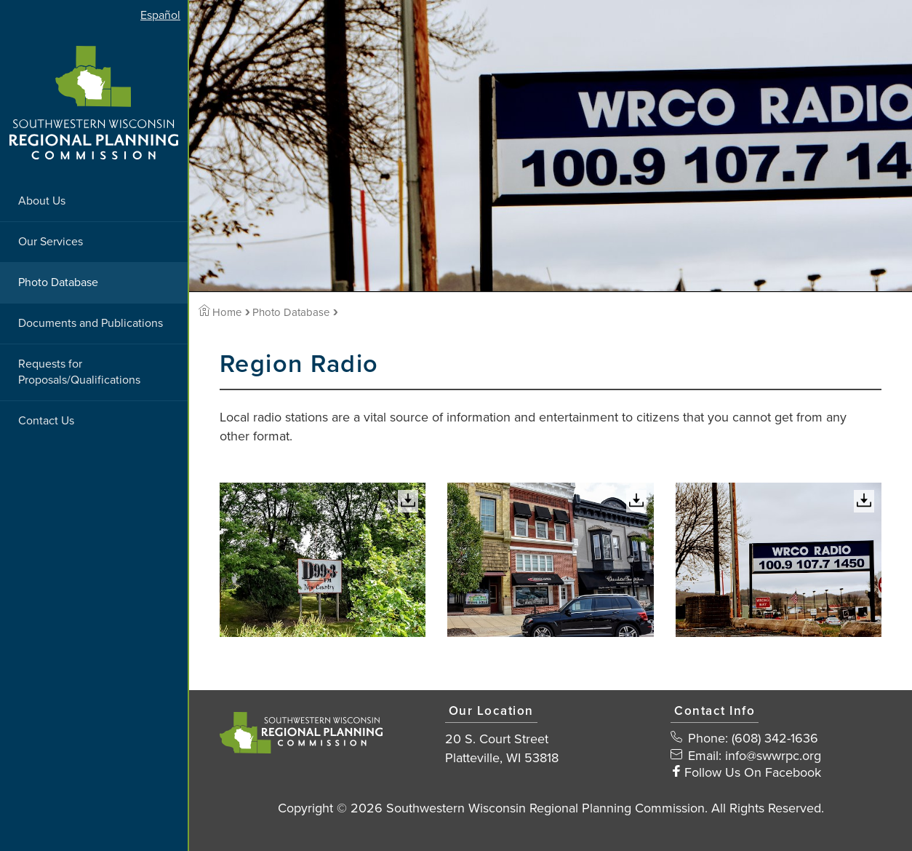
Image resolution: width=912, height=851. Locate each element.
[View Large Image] (323, 560)
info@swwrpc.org (773, 756)
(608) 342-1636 (775, 738)
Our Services (50, 241)
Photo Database (58, 282)
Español (160, 15)
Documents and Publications (90, 323)
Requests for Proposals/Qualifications (79, 372)
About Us (41, 201)
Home (220, 312)
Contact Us (46, 420)
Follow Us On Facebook (752, 772)
